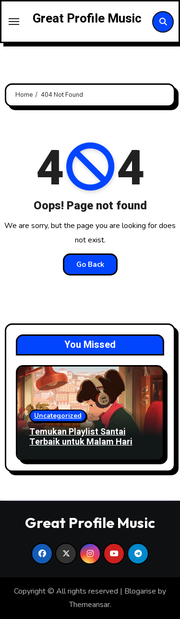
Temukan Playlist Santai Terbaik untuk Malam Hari (80, 437)
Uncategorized (58, 415)
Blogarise (140, 591)
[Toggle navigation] (14, 21)
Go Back (90, 264)
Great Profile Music (87, 19)
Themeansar (89, 604)
